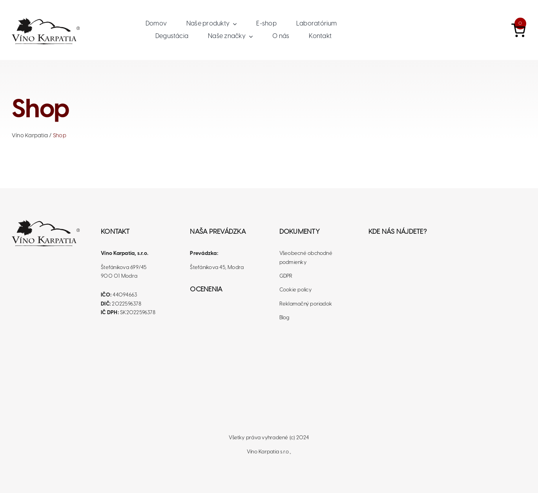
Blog (284, 317)
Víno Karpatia (30, 136)
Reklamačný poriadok (305, 304)
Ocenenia (206, 289)
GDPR (286, 276)
